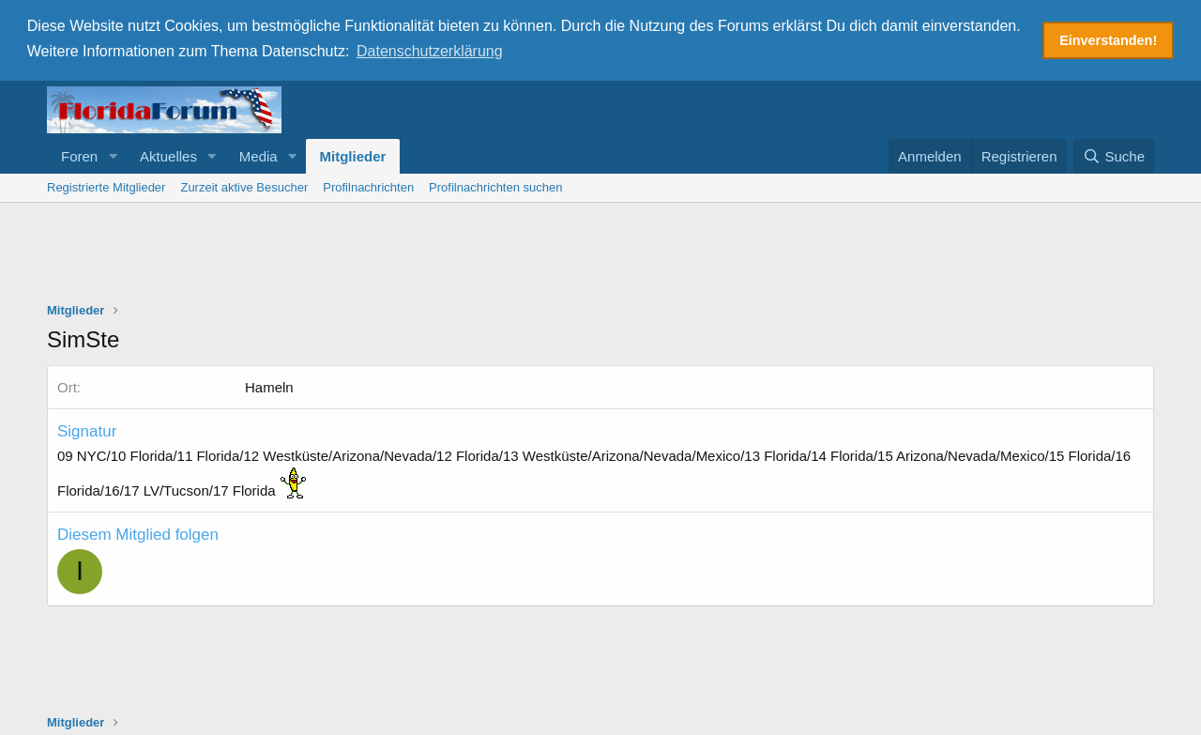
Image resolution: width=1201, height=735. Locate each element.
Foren (79, 154)
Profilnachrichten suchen (495, 185)
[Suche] (1113, 154)
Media (258, 154)
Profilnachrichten (368, 185)
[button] (112, 154)
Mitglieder (353, 154)
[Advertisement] (600, 252)
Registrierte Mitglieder (106, 185)
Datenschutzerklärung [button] (430, 51)
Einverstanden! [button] (1108, 40)
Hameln (269, 385)
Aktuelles (168, 154)
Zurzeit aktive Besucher (244, 185)
